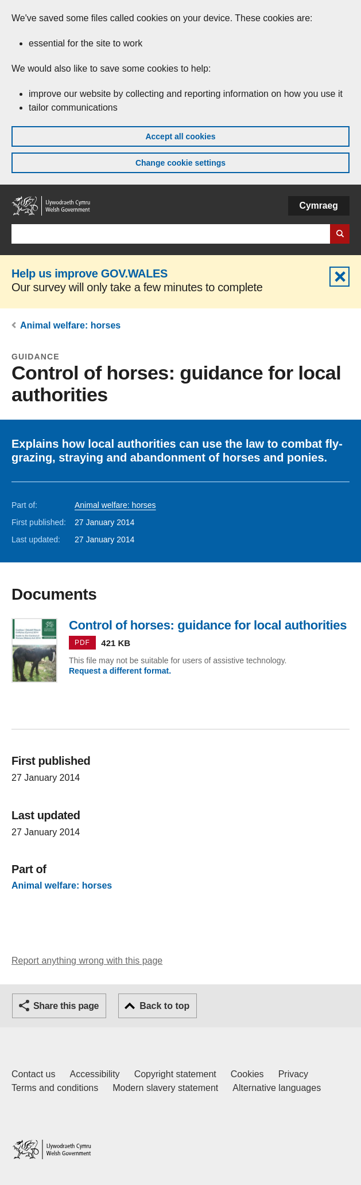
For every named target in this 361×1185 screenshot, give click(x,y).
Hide (339, 277)
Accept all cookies (180, 136)
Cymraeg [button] (319, 205)
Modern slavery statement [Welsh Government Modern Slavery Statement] (165, 1088)
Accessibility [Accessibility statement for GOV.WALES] (94, 1074)
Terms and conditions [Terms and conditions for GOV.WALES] (54, 1088)
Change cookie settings (180, 162)
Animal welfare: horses (70, 325)
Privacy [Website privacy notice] (293, 1074)
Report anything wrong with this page (86, 960)
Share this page (66, 1006)
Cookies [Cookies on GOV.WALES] (247, 1074)
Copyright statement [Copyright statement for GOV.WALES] (175, 1074)
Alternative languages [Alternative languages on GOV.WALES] (276, 1088)
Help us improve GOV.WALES (89, 273)
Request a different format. (120, 670)
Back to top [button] (164, 1006)
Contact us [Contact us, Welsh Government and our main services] (33, 1074)
